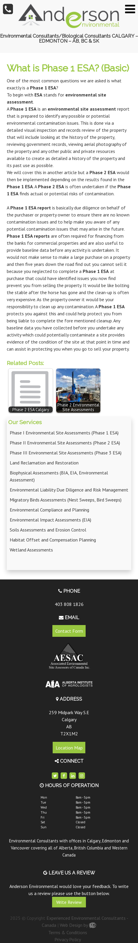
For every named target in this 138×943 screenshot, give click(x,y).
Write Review (69, 902)
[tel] (8, 8)
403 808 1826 (69, 604)
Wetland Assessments (31, 550)
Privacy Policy (67, 939)
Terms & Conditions (67, 932)
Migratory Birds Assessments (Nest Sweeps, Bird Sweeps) (66, 500)
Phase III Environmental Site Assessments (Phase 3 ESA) (66, 453)
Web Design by (78, 925)
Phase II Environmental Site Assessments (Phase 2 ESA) (65, 443)
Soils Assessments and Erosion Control (48, 530)
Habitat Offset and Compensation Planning (53, 540)
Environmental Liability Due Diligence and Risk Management (69, 490)
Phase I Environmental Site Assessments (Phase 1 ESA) (64, 433)
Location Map (69, 748)
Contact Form (69, 631)
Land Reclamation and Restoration (44, 463)
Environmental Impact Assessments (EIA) (50, 520)
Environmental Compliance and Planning (49, 510)
